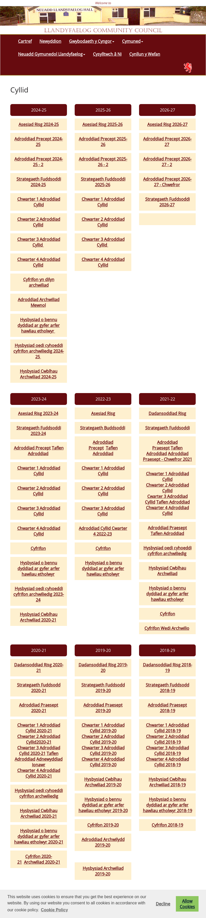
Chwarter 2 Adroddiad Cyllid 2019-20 (103, 739)
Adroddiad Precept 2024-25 (38, 141)
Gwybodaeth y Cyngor (91, 41)
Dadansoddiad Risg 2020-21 (38, 667)
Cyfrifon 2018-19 (167, 825)
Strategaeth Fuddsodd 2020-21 (39, 687)
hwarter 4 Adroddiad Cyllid (169, 510)
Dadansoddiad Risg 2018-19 (167, 667)
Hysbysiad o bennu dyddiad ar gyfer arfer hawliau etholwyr (39, 325)
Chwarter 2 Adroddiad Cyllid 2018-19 (167, 739)
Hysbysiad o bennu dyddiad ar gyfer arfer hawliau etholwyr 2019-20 (103, 804)
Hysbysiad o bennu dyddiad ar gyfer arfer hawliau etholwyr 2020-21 (38, 836)
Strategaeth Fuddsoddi (167, 428)
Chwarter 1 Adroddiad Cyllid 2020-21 (38, 728)
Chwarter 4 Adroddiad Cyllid (38, 262)
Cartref (25, 41)
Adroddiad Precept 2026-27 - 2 (167, 161)
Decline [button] (163, 904)
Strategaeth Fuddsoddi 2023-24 (38, 430)
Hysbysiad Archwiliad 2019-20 (103, 871)
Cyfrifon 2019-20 (103, 825)
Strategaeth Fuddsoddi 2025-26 (103, 182)
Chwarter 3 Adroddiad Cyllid (38, 242)
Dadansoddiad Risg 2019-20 (103, 667)
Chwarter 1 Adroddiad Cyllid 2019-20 (103, 728)
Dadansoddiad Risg (167, 413)
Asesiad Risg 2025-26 (102, 124)
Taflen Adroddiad (46, 450)
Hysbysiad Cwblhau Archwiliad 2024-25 (38, 374)
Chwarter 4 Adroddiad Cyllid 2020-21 (38, 773)
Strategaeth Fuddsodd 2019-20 (103, 687)
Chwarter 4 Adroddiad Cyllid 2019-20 (103, 762)
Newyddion (50, 41)
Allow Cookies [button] (187, 904)
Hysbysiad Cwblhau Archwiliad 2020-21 (38, 617)
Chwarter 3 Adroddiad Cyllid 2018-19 (167, 750)
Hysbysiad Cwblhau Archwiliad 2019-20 (103, 782)
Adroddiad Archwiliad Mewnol (38, 302)
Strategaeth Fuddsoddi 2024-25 (38, 182)
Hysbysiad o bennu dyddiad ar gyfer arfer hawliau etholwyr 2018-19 (167, 804)
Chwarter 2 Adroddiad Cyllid (38, 222)
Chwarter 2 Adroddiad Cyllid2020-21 (38, 739)
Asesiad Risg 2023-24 (38, 413)
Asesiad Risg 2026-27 (167, 124)
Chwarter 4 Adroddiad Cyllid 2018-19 (167, 762)
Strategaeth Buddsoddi (102, 428)
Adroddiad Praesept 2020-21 (38, 707)
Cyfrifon (38, 548)
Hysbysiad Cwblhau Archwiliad (167, 570)
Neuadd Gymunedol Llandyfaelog (51, 54)
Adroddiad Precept (32, 448)
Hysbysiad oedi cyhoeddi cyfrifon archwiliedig (167, 550)
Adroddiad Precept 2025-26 (103, 141)
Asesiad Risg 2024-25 (39, 124)
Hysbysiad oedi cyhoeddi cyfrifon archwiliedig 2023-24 (38, 594)
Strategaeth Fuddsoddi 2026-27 (167, 202)
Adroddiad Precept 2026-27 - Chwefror (167, 182)
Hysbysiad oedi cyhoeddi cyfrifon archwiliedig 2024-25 (38, 351)
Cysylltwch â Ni (107, 54)
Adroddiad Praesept (165, 445)
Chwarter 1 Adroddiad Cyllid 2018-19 (167, 728)
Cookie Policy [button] (54, 910)
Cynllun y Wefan (144, 54)
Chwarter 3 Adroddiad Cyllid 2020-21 (38, 750)
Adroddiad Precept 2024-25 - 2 (38, 161)
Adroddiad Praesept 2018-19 (167, 707)
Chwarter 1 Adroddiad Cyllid (38, 202)
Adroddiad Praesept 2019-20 (103, 707)
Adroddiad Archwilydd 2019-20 (103, 842)
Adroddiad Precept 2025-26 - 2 (103, 161)
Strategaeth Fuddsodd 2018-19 (167, 687)
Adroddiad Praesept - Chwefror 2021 (167, 456)
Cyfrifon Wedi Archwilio (166, 628)
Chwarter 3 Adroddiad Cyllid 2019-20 (103, 750)
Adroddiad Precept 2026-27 (167, 141)
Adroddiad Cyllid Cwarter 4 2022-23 (103, 531)
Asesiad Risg (103, 413)
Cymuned (132, 41)
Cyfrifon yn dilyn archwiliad (38, 282)
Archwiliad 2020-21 (42, 862)
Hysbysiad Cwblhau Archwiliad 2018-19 (167, 782)
